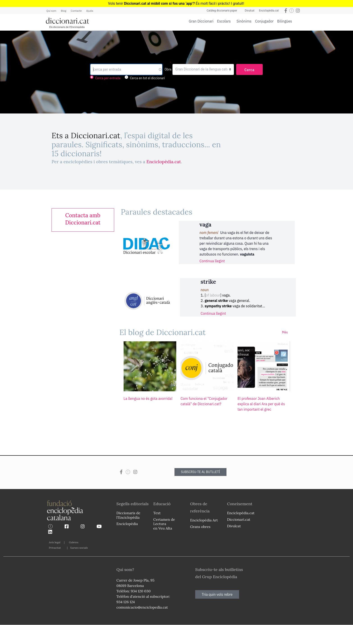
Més (285, 332)
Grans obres (200, 526)
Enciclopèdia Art (204, 520)
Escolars (224, 21)
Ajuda (89, 10)
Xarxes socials (79, 547)
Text (157, 513)
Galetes (73, 542)
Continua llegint (212, 261)
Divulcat (249, 10)
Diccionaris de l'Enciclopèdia (128, 515)
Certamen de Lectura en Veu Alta (164, 523)
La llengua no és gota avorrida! (148, 398)
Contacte (76, 10)
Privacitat (55, 547)
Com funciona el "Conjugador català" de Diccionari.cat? (204, 401)
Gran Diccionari (201, 21)
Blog (63, 10)
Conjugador (264, 21)
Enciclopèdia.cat (269, 10)
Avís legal (54, 542)
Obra (168, 69)
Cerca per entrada (107, 78)
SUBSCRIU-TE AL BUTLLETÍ (200, 472)
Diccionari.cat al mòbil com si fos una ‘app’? (159, 3)
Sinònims (244, 21)
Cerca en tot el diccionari (147, 78)
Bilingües (284, 21)
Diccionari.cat (238, 519)
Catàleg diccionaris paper (222, 10)
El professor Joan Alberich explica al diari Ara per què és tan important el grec (261, 404)
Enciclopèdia (127, 523)
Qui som (51, 10)
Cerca (249, 70)
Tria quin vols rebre (217, 594)
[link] (83, 219)
